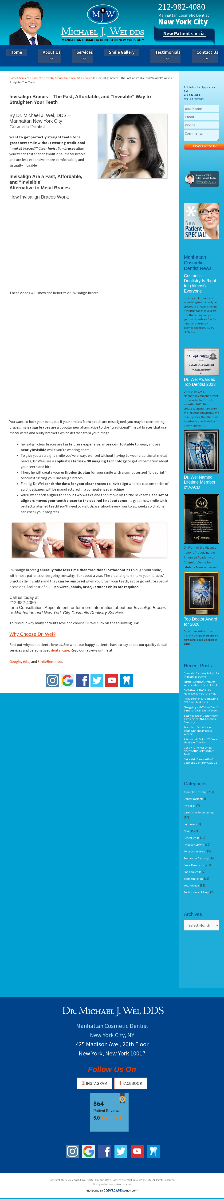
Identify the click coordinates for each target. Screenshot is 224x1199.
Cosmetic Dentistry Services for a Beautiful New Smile (63, 78)
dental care (60, 650)
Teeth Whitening (193, 878)
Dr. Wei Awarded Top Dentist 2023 (200, 382)
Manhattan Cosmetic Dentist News (198, 262)
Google (15, 661)
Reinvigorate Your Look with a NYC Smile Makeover (201, 700)
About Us (52, 55)
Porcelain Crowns (194, 844)
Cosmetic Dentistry (195, 792)
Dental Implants (193, 799)
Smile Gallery (121, 52)
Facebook (130, 1083)
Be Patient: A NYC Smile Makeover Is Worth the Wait (200, 691)
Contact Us (207, 55)
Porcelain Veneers (194, 851)
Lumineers (190, 824)
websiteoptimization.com (116, 1184)
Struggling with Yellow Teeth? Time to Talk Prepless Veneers (201, 708)
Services (85, 55)
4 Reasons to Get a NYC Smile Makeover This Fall (201, 740)
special (184, 35)
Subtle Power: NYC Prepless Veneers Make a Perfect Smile (201, 683)
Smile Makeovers (194, 865)
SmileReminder (50, 661)
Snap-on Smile (192, 872)
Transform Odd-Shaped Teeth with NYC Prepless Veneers (198, 731)
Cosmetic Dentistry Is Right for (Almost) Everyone (200, 283)
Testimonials (168, 55)
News (187, 831)
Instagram (94, 1083)
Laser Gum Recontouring (198, 812)
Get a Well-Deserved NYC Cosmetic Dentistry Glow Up (200, 761)
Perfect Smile (191, 838)
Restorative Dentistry (196, 858)
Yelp (26, 661)
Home (16, 52)
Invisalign (190, 805)
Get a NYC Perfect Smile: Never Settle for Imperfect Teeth (199, 751)
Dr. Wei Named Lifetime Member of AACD (199, 482)
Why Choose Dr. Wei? (32, 634)
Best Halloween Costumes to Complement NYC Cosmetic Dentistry (201, 719)
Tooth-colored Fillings (196, 892)
